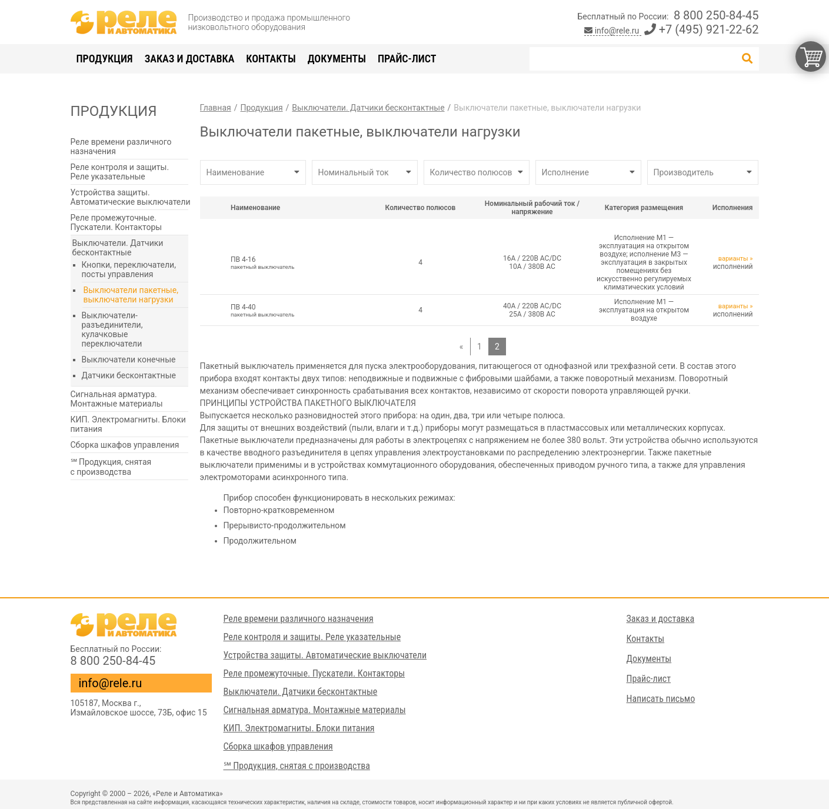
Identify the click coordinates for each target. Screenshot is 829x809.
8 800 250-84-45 (716, 15)
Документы (337, 58)
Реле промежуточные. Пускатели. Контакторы (116, 222)
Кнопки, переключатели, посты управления (129, 269)
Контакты (270, 58)
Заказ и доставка (190, 58)
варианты (733, 258)
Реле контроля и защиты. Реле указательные (120, 171)
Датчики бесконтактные (129, 375)
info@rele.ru (612, 30)
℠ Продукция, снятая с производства (111, 467)
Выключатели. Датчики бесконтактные (118, 247)
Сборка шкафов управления (125, 445)
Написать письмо (661, 698)
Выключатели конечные (129, 359)
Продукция (104, 58)
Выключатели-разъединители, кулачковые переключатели (112, 329)
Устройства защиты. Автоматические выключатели (131, 197)
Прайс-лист (407, 58)
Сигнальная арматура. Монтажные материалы (117, 398)
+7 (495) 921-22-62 (701, 29)
